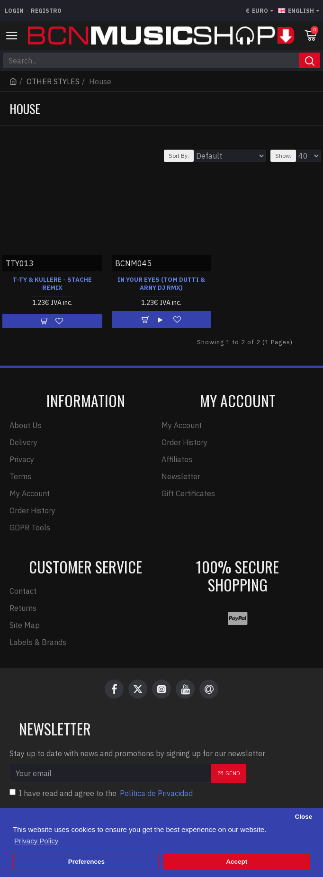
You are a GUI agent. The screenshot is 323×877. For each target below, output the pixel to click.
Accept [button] (236, 861)
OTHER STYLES (53, 81)
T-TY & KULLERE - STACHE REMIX (52, 284)
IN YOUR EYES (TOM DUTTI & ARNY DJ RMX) (161, 284)
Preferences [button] (86, 861)
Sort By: (179, 155)
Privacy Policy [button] (36, 841)
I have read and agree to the (101, 793)
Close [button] (303, 816)
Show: (283, 155)
